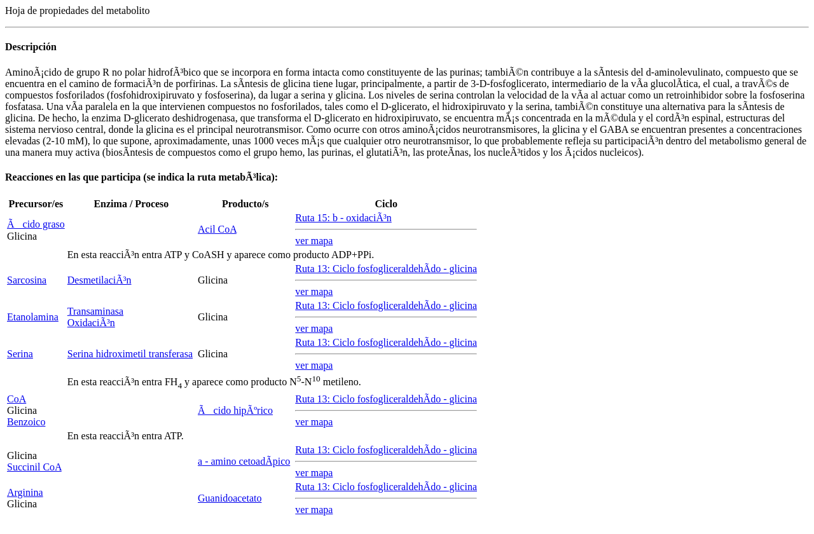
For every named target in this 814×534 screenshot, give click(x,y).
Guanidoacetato (229, 498)
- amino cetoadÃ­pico (244, 461)
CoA (16, 399)
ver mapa (314, 240)
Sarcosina (26, 280)
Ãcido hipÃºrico (235, 410)
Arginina (25, 492)
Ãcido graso (36, 224)
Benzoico (26, 421)
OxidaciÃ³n (91, 322)
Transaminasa (95, 311)
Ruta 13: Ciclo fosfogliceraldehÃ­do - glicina (386, 268)
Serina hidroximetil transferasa (130, 353)
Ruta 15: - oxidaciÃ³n (343, 217)
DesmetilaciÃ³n (99, 280)
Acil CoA (217, 229)
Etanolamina (33, 317)
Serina (20, 353)
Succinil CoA (34, 467)
